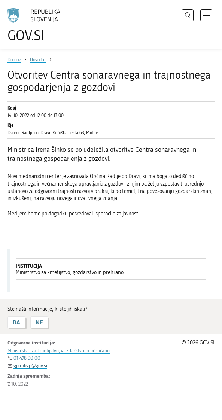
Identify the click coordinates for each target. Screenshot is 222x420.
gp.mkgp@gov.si (30, 365)
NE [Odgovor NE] (39, 322)
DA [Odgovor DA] (16, 322)
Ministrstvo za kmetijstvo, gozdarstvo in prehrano (58, 350)
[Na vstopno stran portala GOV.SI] (37, 25)
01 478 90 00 (26, 358)
